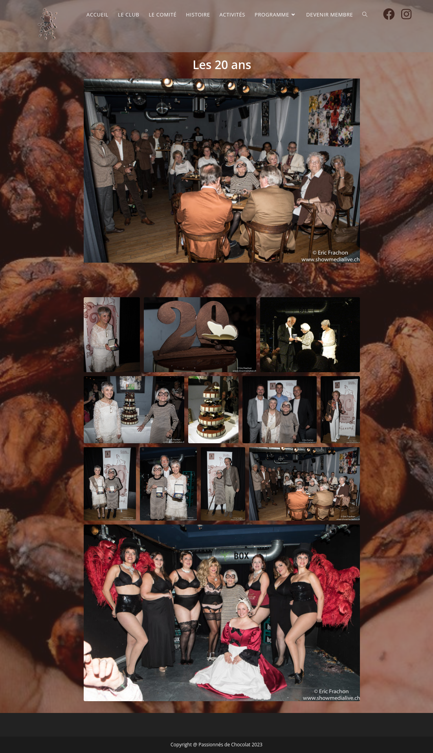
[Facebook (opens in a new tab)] (389, 14)
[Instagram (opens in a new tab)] (406, 14)
